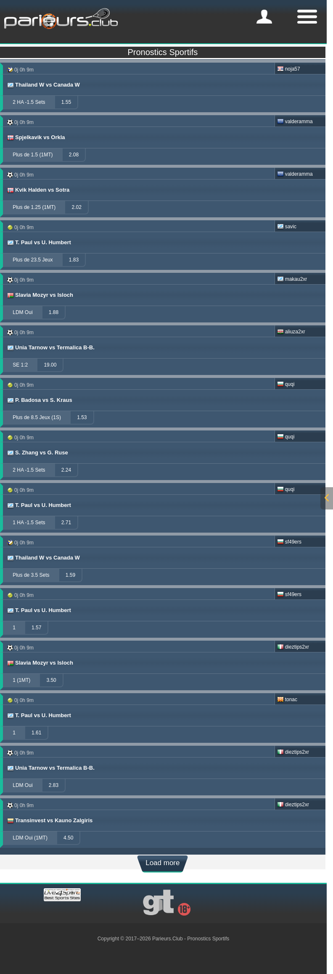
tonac (287, 699)
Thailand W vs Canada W (43, 85)
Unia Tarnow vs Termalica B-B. (50, 347)
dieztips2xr (293, 647)
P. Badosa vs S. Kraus (39, 400)
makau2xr (292, 279)
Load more (162, 863)
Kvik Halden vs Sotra (37, 190)
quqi (286, 384)
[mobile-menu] (264, 17)
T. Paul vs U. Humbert (38, 242)
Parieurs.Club (167, 939)
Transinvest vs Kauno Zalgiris (49, 820)
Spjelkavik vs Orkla (35, 137)
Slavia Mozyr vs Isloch (39, 295)
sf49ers (289, 541)
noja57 (288, 69)
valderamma (295, 121)
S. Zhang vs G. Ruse (37, 453)
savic (286, 226)
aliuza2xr (291, 331)
